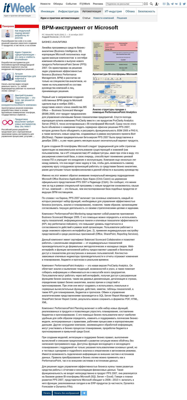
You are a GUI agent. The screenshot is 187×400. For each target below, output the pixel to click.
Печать (46, 393)
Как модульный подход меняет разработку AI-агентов (22, 34)
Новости (45, 4)
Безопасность (146, 11)
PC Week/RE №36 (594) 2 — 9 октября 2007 (62, 35)
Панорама (8, 26)
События (71, 4)
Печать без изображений (66, 393)
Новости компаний (103, 18)
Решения (122, 18)
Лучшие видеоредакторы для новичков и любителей (25, 77)
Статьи (86, 18)
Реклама (98, 4)
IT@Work (85, 4)
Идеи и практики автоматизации (17, 16)
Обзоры (58, 4)
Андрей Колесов (50, 37)
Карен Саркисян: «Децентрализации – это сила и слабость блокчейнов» (25, 56)
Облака (130, 11)
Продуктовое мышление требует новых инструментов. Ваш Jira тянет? (25, 123)
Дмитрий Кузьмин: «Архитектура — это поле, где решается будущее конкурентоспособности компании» (19, 100)
